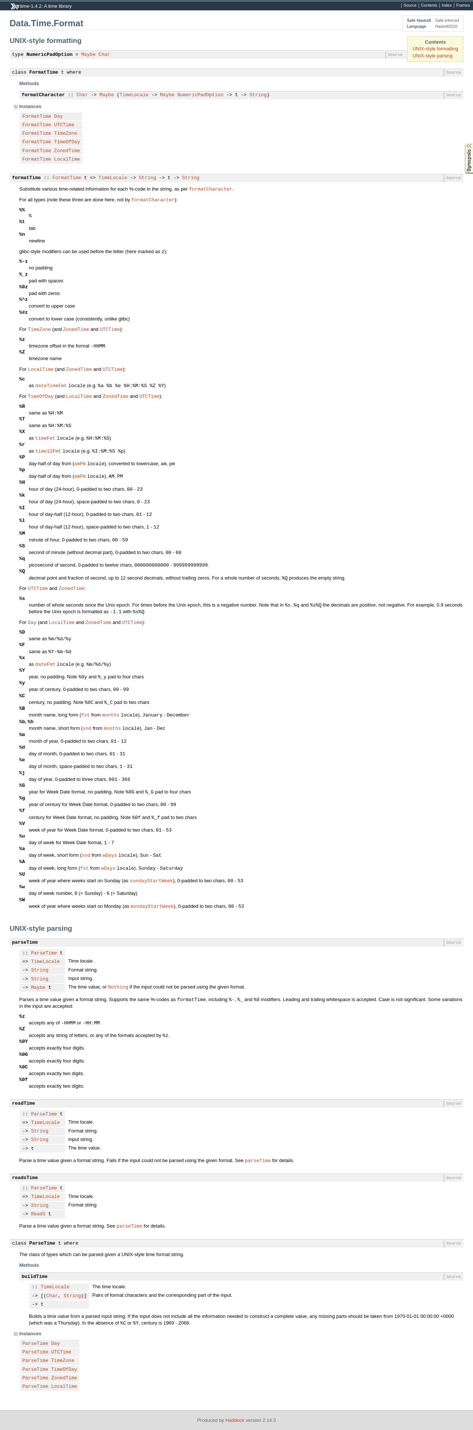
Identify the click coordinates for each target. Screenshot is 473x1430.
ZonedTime (67, 151)
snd (87, 728)
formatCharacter (43, 95)
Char (104, 54)
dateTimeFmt (51, 385)
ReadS (38, 1214)
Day (58, 116)
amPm (80, 463)
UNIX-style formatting (435, 48)
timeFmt (45, 437)
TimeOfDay (67, 142)
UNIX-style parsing (432, 55)
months (110, 714)
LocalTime (67, 159)
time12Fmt (48, 450)
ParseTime (44, 953)
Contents (429, 5)
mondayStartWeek (152, 906)
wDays (110, 855)
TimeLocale (134, 95)
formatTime (26, 178)
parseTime (25, 942)
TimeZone (65, 133)
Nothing (118, 986)
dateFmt (45, 664)
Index (447, 5)
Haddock (234, 1420)
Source (410, 5)
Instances (30, 106)
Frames (463, 5)
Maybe (88, 54)
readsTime (25, 1178)
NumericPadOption (50, 54)
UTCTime (64, 125)
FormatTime (43, 72)
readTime (23, 1103)
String (258, 95)
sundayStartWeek (151, 880)
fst (85, 714)
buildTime (35, 1276)
